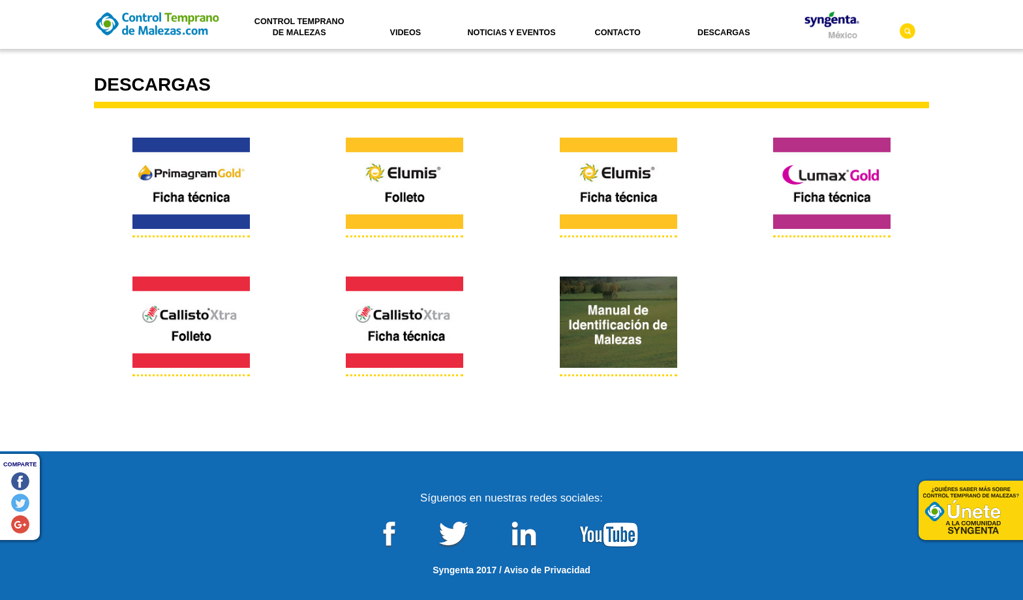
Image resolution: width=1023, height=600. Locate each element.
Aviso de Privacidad (547, 570)
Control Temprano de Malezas (299, 27)
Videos (405, 32)
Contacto (618, 32)
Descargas (723, 32)
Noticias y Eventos (511, 32)
